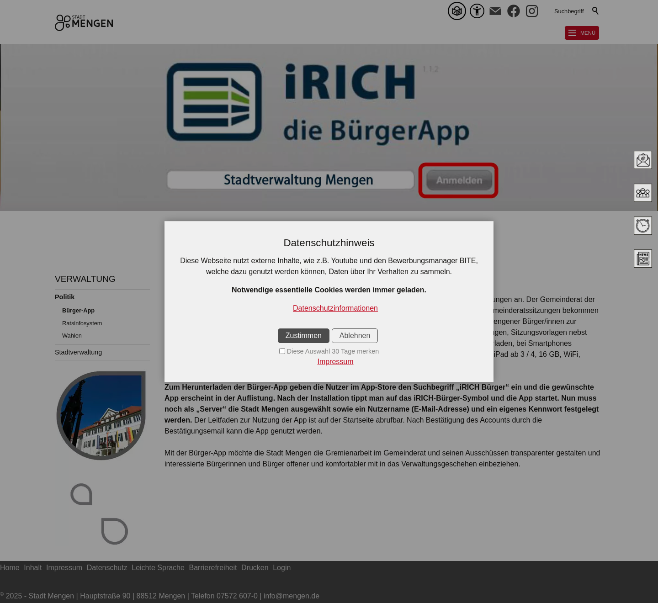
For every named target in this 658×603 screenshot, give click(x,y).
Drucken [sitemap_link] (255, 567)
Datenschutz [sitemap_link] (107, 567)
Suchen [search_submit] (596, 11)
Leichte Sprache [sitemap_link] (158, 567)
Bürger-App (78, 310)
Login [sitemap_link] (282, 567)
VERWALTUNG (85, 279)
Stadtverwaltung (78, 352)
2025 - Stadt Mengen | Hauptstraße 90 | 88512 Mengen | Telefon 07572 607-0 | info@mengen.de (159, 596)
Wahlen (72, 335)
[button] (495, 11)
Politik (64, 297)
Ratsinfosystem (82, 323)
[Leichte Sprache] (459, 11)
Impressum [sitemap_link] (64, 567)
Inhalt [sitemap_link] (33, 567)
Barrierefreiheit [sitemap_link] (213, 567)
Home (10, 567)
